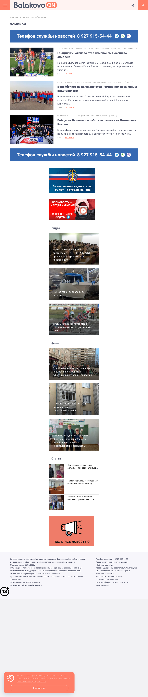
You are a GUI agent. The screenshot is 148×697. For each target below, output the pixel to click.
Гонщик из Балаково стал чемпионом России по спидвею (92, 55)
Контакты (36, 581)
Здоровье (97, 82)
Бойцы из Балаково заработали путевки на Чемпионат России (97, 121)
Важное (79, 48)
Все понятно (39, 688)
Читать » (70, 74)
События (109, 48)
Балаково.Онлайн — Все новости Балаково (35, 5)
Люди (91, 48)
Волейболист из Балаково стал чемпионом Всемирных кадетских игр (97, 88)
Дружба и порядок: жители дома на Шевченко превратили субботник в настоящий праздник (72, 370)
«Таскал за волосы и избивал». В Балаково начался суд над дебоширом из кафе (82, 482)
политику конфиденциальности (31, 682)
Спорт (123, 48)
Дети (90, 82)
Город (85, 48)
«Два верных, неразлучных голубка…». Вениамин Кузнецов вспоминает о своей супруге (81, 467)
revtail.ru (38, 584)
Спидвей (117, 48)
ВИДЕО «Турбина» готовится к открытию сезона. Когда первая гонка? (71, 326)
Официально (99, 48)
